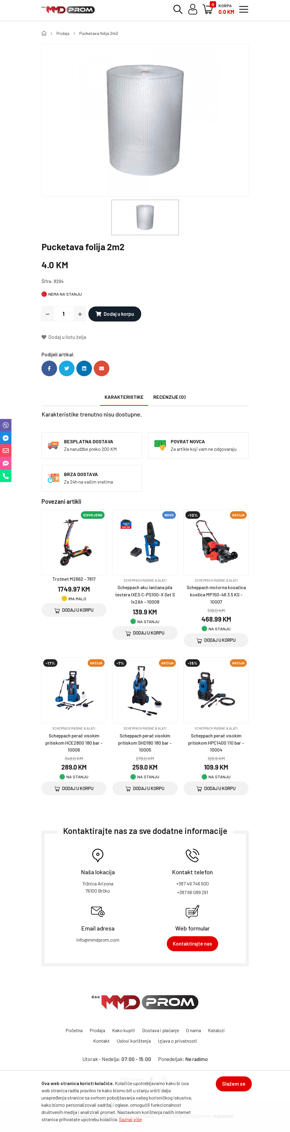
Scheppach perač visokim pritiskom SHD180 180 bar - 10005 (145, 742)
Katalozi (86, 1041)
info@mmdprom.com (97, 940)
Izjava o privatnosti (192, 1041)
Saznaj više (130, 1119)
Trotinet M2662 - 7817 (73, 579)
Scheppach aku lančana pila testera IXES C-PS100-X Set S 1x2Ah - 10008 (145, 594)
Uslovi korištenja (145, 1041)
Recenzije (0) (169, 396)
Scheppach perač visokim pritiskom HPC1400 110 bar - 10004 (216, 742)
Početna (81, 1030)
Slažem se (231, 1087)
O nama (210, 1030)
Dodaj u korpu (113, 314)
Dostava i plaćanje (174, 1030)
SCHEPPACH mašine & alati (145, 580)
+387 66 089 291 (192, 892)
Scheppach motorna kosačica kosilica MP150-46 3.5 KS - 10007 (216, 594)
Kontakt (111, 1041)
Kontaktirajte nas (192, 943)
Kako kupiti (135, 1030)
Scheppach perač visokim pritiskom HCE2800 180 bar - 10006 (74, 742)
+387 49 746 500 (192, 883)
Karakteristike (124, 396)
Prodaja (63, 33)
